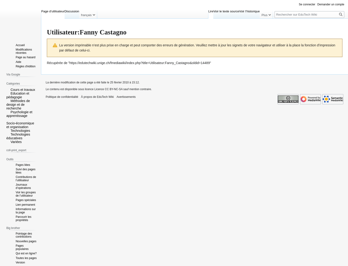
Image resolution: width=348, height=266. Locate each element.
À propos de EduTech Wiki (97, 97)
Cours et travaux (22, 90)
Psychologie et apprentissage (19, 114)
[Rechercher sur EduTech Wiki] (309, 14)
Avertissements (126, 97)
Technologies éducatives (18, 136)
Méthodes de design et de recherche (18, 104)
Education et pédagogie (17, 95)
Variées (16, 142)
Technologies (20, 131)
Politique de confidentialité (62, 97)
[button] (8, 89)
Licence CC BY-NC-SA (108, 89)
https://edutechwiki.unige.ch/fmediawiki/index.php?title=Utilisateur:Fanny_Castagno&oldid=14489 (139, 63)
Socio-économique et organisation (20, 125)
